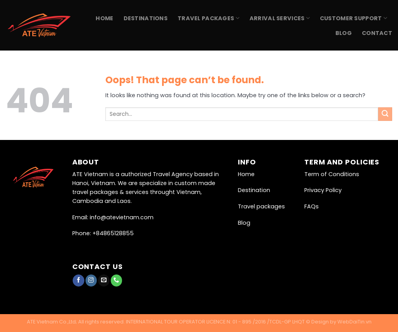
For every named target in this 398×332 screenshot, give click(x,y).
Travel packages (261, 206)
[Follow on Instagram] (91, 280)
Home (104, 18)
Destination (254, 190)
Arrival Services (280, 18)
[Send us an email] (104, 280)
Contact (377, 33)
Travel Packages (208, 18)
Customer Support (353, 18)
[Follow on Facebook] (78, 280)
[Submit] (385, 114)
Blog (343, 33)
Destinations (146, 18)
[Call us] (116, 280)
